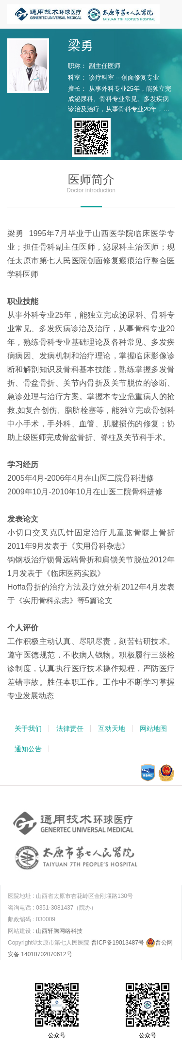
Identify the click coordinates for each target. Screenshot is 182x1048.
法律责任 (69, 728)
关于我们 (28, 728)
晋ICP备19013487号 (117, 942)
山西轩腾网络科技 (59, 931)
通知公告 (28, 749)
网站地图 (153, 728)
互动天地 (111, 728)
